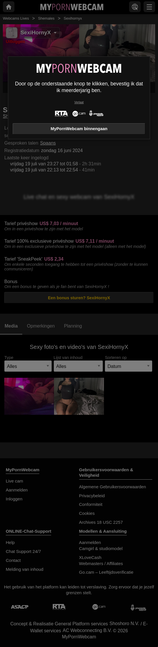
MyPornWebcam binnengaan (79, 128)
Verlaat (78, 102)
